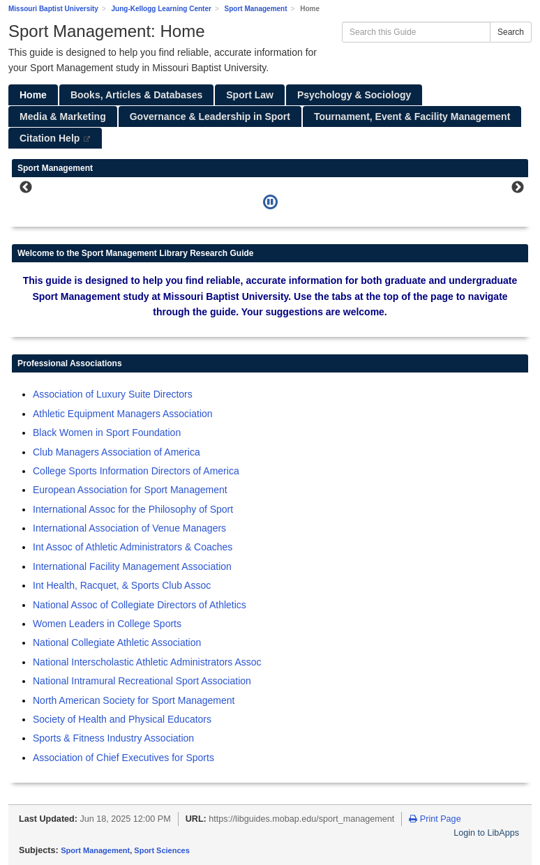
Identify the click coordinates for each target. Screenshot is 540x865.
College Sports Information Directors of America (136, 470)
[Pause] (270, 202)
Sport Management (256, 9)
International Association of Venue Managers (129, 528)
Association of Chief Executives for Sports (123, 757)
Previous (26, 188)
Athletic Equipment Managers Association (123, 413)
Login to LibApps (486, 833)
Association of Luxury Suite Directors (113, 394)
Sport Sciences (161, 850)
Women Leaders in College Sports (107, 623)
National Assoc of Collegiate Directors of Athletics (139, 604)
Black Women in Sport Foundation (107, 432)
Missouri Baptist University (53, 9)
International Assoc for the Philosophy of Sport (133, 509)
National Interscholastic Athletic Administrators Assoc (147, 662)
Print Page (434, 819)
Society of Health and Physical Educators (122, 719)
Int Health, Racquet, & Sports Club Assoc (122, 585)
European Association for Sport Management (130, 489)
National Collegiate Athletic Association (117, 642)
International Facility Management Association (132, 566)
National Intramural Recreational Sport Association (142, 680)
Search (510, 32)
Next (518, 188)
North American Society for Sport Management (133, 700)
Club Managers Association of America (116, 452)
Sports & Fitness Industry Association (113, 738)
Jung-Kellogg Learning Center (161, 9)
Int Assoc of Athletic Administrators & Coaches (132, 546)
